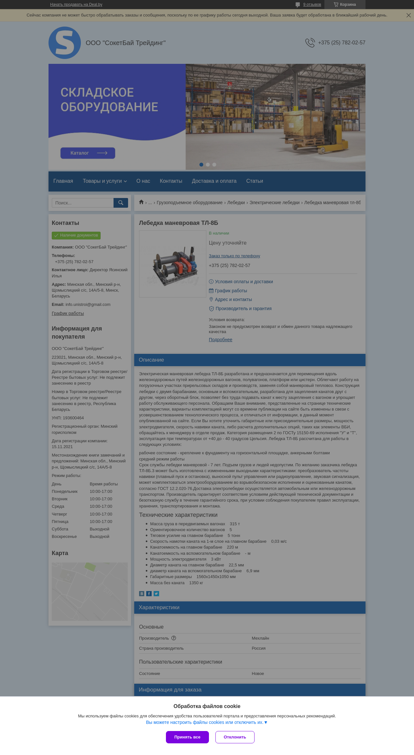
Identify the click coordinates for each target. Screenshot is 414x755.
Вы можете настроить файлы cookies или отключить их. (204, 722)
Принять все (187, 737)
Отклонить (235, 737)
